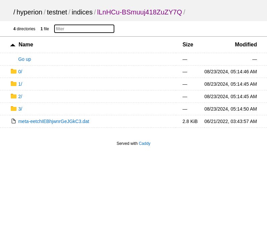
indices (82, 12)
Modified (246, 44)
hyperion (29, 12)
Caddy (145, 143)
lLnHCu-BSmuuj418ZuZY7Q (139, 12)
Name (25, 44)
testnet (57, 12)
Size (188, 44)
